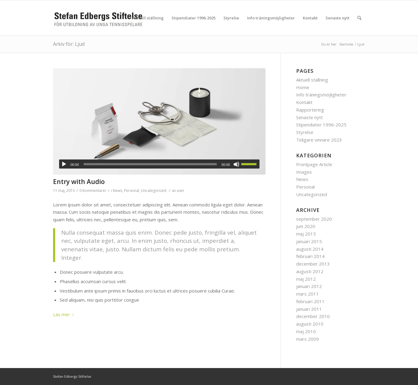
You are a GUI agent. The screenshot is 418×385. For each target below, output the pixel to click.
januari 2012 (309, 286)
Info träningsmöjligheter (321, 95)
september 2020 (314, 219)
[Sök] (359, 17)
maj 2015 (306, 234)
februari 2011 (310, 301)
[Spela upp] (64, 164)
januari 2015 (309, 241)
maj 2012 (306, 279)
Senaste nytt (309, 117)
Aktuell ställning (312, 80)
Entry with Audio (79, 181)
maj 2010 (306, 331)
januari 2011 (309, 309)
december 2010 (313, 316)
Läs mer (64, 314)
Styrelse (304, 132)
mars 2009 (307, 339)
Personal (131, 190)
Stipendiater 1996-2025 (321, 125)
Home (302, 87)
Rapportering (310, 110)
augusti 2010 (309, 324)
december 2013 (313, 264)
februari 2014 (310, 256)
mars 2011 (307, 294)
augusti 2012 (309, 271)
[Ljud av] (236, 164)
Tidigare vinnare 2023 (319, 140)
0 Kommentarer (92, 190)
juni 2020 (305, 226)
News (117, 190)
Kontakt (304, 102)
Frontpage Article (314, 164)
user (180, 190)
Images (304, 172)
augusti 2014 (309, 249)
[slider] (150, 164)
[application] (159, 164)
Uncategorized (153, 190)
